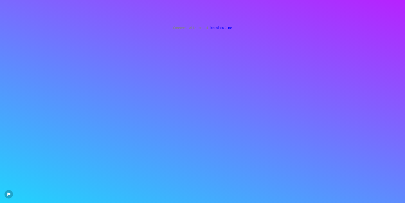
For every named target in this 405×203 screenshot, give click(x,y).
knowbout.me (221, 28)
